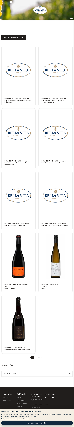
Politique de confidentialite (9, 419)
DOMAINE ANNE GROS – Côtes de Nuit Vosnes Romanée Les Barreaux (54, 225)
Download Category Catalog (14, 37)
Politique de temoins (23, 419)
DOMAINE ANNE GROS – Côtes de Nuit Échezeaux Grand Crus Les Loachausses (16, 163)
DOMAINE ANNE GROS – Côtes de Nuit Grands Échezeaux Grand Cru (54, 162)
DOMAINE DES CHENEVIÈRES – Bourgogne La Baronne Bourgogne (17, 348)
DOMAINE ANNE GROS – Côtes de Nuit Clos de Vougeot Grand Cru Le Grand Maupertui (54, 100)
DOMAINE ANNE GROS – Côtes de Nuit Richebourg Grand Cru (16, 225)
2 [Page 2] (36, 357)
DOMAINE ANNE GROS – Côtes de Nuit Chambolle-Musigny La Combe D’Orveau (17, 100)
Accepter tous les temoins (37, 423)
